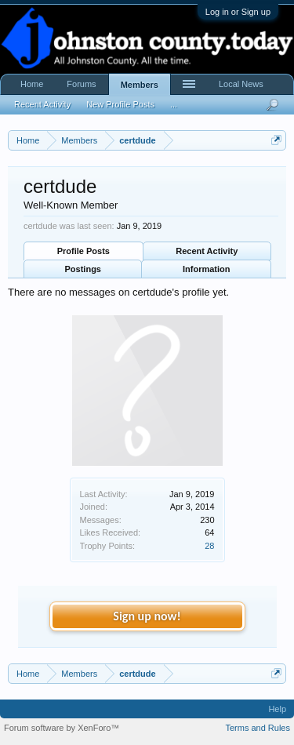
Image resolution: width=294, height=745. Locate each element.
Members (139, 84)
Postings (83, 269)
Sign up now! (146, 616)
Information (206, 269)
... (173, 104)
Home (31, 84)
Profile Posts (83, 251)
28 (209, 546)
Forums (81, 84)
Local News (241, 84)
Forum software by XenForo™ (61, 727)
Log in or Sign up (237, 11)
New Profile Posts (120, 104)
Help (277, 709)
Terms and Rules (257, 727)
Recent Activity (207, 251)
